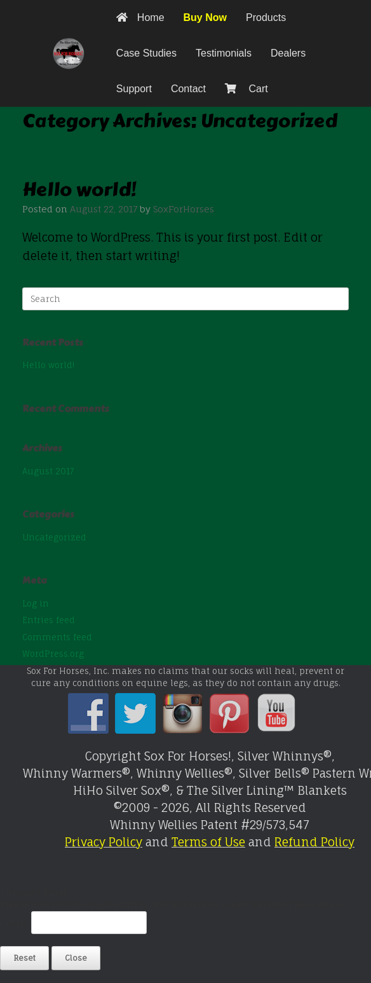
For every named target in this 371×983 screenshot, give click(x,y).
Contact (188, 88)
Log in (35, 603)
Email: (15, 923)
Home (140, 17)
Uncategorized (54, 537)
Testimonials (224, 53)
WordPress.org (53, 654)
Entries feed (48, 620)
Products (266, 17)
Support (134, 88)
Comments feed (57, 637)
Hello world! (79, 189)
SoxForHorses (183, 208)
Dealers (288, 53)
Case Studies (146, 53)
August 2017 (48, 471)
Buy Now (205, 17)
